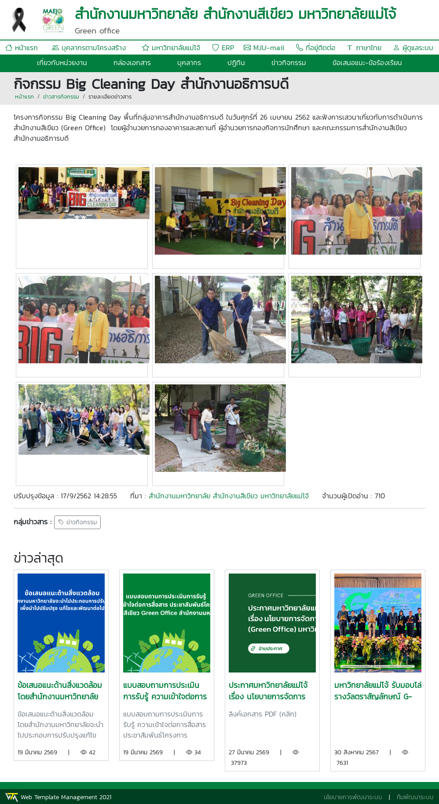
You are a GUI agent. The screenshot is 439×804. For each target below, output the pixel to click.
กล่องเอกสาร (132, 62)
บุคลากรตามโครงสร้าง (89, 47)
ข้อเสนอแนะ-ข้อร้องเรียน (367, 62)
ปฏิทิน (236, 62)
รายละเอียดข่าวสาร (110, 96)
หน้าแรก (21, 47)
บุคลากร (189, 62)
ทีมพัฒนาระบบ (415, 797)
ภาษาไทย (363, 47)
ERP (223, 47)
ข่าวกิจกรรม (288, 62)
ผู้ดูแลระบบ (413, 47)
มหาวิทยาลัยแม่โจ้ (171, 47)
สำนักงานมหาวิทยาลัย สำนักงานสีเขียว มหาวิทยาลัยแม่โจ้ (229, 495)
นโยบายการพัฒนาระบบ (353, 797)
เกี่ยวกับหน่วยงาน (62, 62)
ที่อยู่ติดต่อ (315, 47)
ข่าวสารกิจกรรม (61, 96)
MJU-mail (264, 47)
